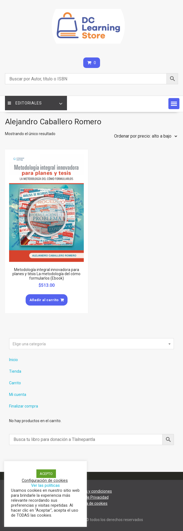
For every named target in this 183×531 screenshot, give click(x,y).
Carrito (15, 383)
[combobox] (91, 343)
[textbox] (91, 343)
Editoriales (25, 103)
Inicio (13, 359)
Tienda (15, 371)
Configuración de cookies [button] (45, 480)
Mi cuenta (17, 394)
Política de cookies (91, 503)
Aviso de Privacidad (92, 497)
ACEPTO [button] (46, 474)
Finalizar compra (23, 406)
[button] (173, 103)
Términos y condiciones (91, 491)
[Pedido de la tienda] (144, 136)
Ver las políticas (45, 485)
